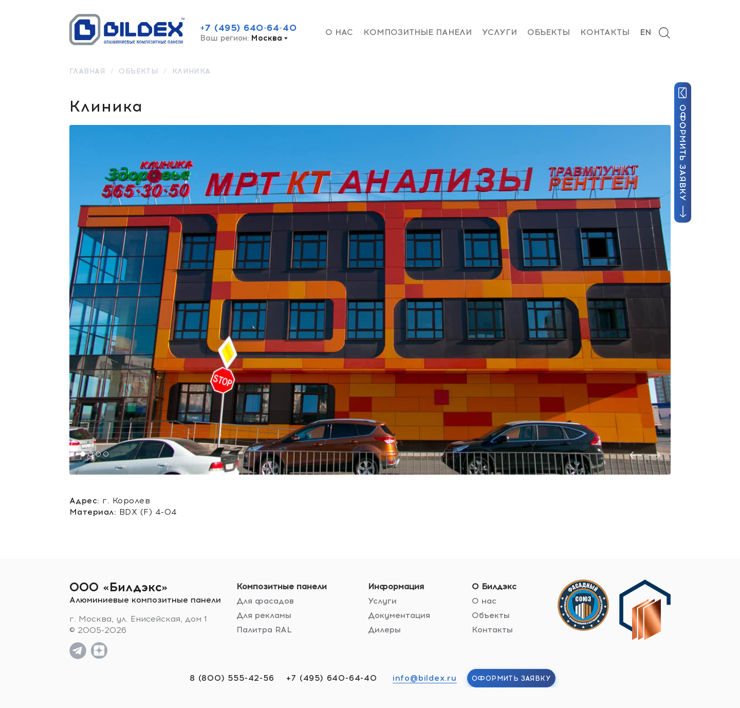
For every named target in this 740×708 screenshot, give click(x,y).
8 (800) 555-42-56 (232, 678)
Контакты (605, 32)
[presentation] (636, 455)
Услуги (499, 32)
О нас (339, 32)
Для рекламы (263, 615)
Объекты (548, 32)
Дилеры (384, 629)
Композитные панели (417, 32)
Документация (399, 615)
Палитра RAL (264, 629)
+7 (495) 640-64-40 (248, 27)
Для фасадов (265, 601)
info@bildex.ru (425, 678)
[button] (82, 454)
